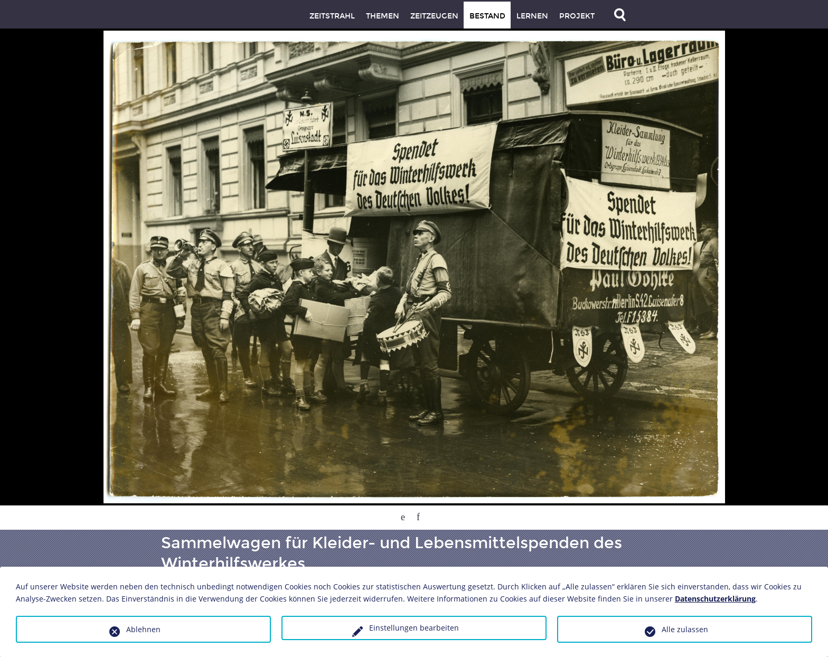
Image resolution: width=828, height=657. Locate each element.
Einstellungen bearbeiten (414, 628)
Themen (382, 16)
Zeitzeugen (434, 16)
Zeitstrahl (332, 16)
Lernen (532, 16)
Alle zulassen (685, 629)
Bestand (487, 16)
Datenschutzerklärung (715, 599)
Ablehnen (143, 629)
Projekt (577, 16)
